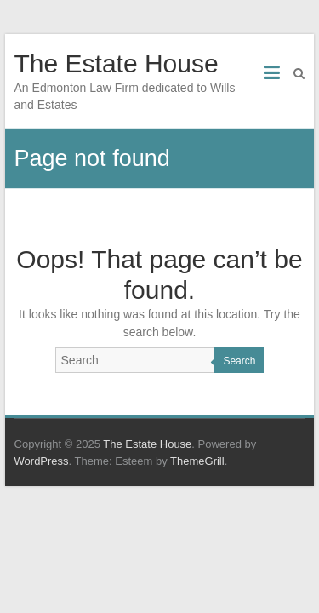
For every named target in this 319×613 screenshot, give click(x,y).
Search (239, 361)
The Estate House (116, 63)
